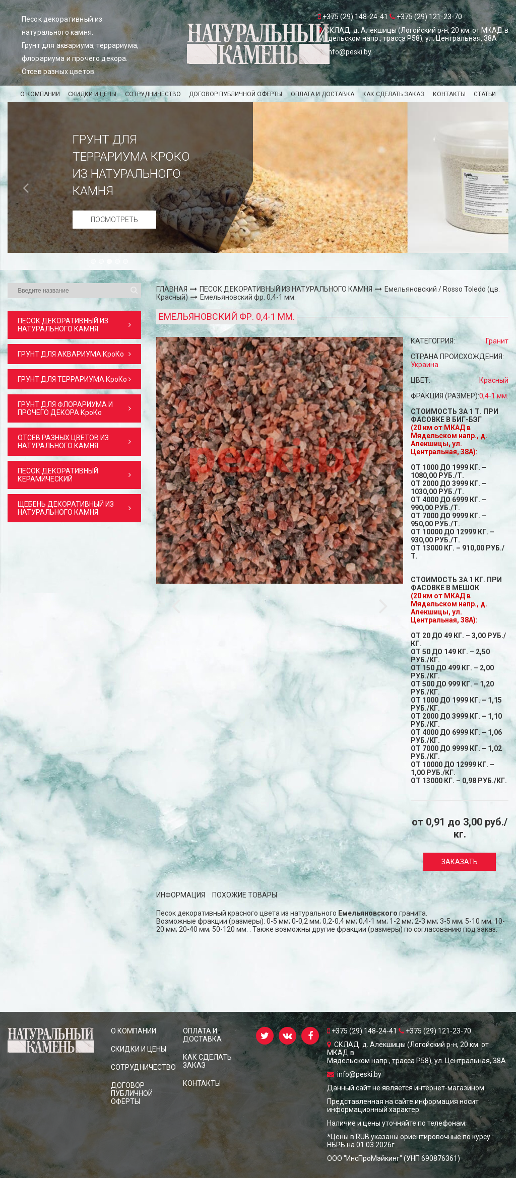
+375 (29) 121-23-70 (435, 1031)
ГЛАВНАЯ (171, 289)
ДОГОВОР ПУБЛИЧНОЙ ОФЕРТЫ (235, 94)
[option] (258, 177)
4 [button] (117, 261)
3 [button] (109, 261)
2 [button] (101, 261)
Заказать (459, 862)
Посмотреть (114, 220)
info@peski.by (354, 1074)
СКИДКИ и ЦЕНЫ (92, 94)
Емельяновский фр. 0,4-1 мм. (248, 297)
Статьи (485, 94)
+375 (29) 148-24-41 (363, 1031)
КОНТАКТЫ (449, 94)
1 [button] (93, 261)
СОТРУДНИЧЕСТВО (153, 94)
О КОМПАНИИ (40, 94)
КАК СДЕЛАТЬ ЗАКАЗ (393, 94)
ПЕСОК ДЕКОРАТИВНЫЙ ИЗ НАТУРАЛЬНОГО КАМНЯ (286, 289)
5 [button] (125, 261)
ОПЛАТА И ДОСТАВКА (322, 94)
